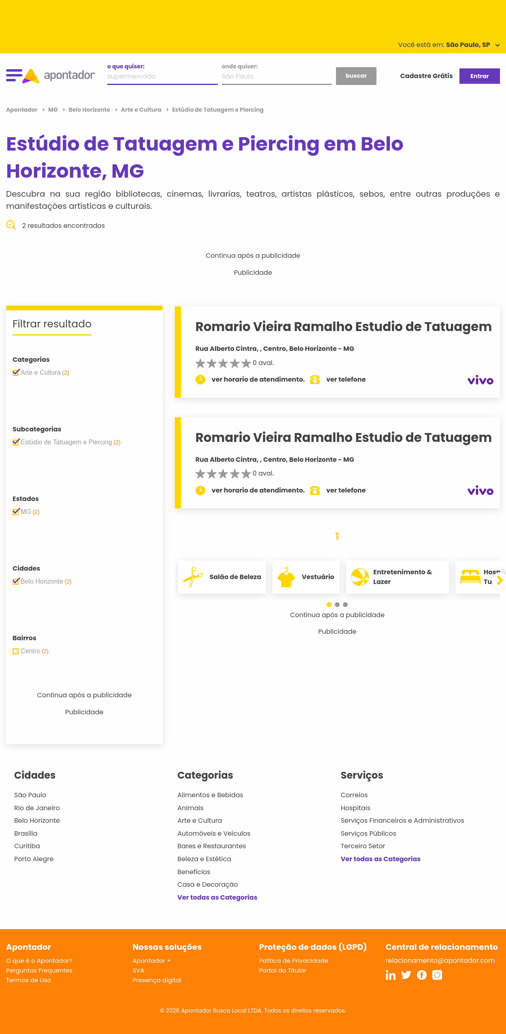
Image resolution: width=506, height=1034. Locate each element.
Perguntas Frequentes (39, 970)
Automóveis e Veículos (214, 833)
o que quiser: (126, 66)
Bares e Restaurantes (211, 846)
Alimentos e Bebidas (210, 795)
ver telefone (346, 379)
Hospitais (355, 808)
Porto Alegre (33, 859)
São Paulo (30, 795)
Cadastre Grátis (426, 76)
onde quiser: (240, 66)
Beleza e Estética (204, 859)
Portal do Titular (282, 970)
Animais (190, 808)
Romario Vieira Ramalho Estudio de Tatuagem (344, 326)
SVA (139, 970)
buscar (356, 76)
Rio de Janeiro (37, 808)
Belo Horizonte (37, 820)
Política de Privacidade (293, 960)
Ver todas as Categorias (217, 897)
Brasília (26, 833)
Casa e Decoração (207, 884)
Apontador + (152, 960)
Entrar (479, 76)
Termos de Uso (28, 980)
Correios (354, 795)
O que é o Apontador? (39, 960)
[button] (329, 604)
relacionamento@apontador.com (440, 960)
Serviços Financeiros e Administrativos (402, 820)
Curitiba (27, 846)
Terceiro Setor (363, 846)
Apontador (22, 110)
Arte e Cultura (199, 820)
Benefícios (193, 872)
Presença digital (157, 980)
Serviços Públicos (368, 833)
